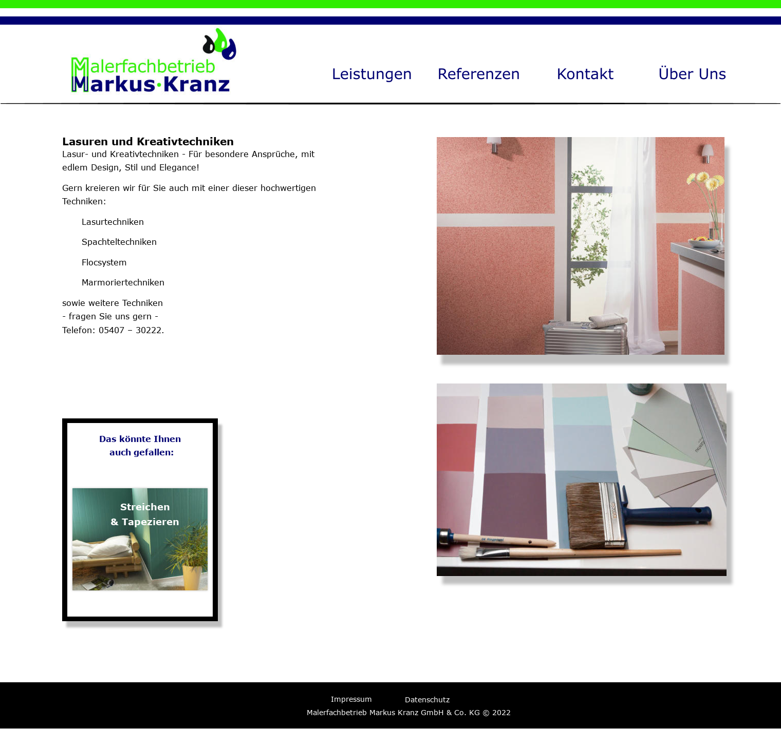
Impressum (351, 699)
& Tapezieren (144, 521)
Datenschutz (427, 699)
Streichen (145, 506)
